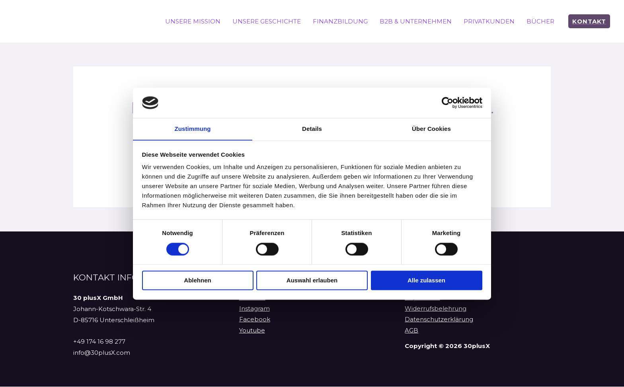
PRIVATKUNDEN (489, 21)
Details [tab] (312, 128)
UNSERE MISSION (192, 21)
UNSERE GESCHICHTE (266, 21)
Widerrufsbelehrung (435, 309)
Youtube (252, 331)
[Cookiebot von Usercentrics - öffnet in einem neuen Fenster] (447, 103)
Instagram (254, 309)
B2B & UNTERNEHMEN (416, 21)
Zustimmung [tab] (193, 128)
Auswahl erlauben (312, 280)
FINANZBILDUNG (340, 21)
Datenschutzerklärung (439, 320)
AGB (411, 331)
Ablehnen (197, 280)
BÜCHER (540, 21)
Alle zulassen (426, 280)
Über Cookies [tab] (431, 128)
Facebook (254, 320)
